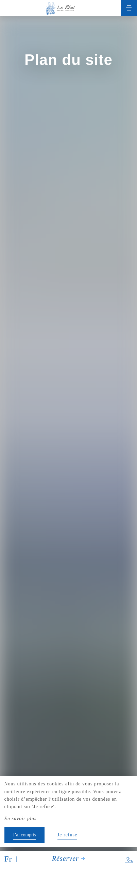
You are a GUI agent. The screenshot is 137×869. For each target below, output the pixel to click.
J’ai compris (24, 834)
